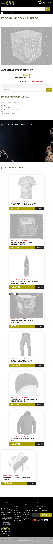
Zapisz (49, 90)
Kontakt (16, 523)
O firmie (16, 506)
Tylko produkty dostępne (9, 13)
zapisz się (46, 515)
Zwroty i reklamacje (17, 520)
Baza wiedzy (16, 509)
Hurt (24, 508)
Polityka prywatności (26, 518)
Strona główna (5, 25)
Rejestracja (26, 512)
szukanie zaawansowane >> (40, 13)
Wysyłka (16, 514)
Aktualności (17, 512)
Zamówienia (26, 515)
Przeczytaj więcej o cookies (24, 541)
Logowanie (26, 510)
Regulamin (17, 516)
